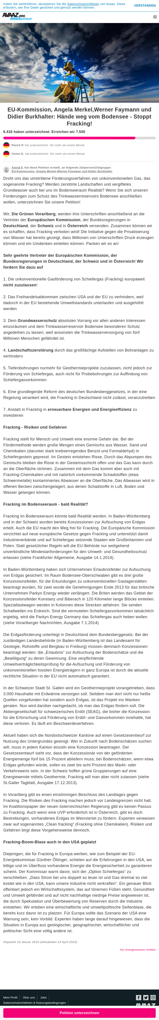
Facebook (138, 997)
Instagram (153, 997)
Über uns (29, 997)
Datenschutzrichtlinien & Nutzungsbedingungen (34, 1002)
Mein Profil (10, 997)
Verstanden (145, 5)
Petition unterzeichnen (79, 1013)
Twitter (145, 997)
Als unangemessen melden (138, 949)
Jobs (43, 997)
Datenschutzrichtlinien (83, 4)
